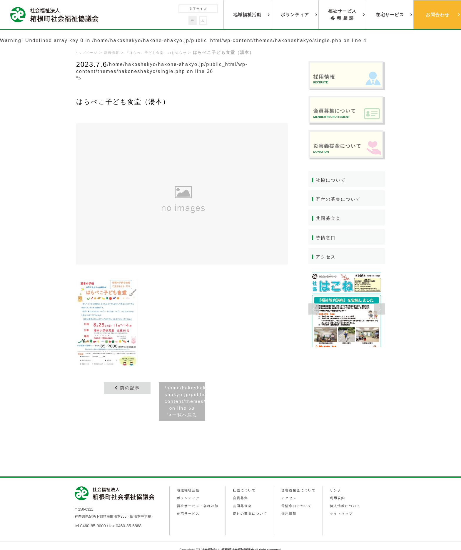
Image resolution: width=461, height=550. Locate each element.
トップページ (87, 52)
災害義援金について (300, 482)
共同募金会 (329, 218)
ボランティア (295, 14)
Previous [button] (313, 310)
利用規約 (339, 489)
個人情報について (347, 496)
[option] (346, 310)
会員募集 (241, 489)
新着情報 (114, 52)
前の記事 (127, 388)
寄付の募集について (339, 199)
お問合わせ (437, 14)
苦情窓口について (298, 496)
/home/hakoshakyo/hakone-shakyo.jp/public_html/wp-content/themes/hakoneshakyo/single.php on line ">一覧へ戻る (185, 402)
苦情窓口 (326, 238)
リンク (337, 482)
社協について (332, 179)
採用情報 (290, 503)
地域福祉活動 (247, 14)
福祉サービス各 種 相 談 (342, 15)
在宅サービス (390, 14)
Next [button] (379, 310)
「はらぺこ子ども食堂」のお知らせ (162, 52)
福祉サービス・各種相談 (198, 496)
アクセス (326, 257)
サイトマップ (343, 503)
